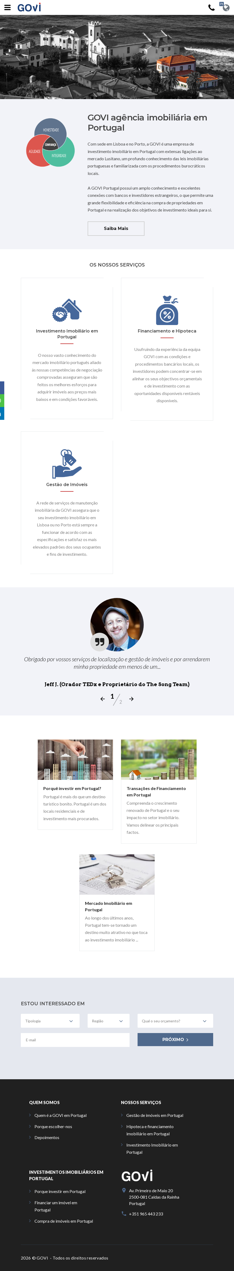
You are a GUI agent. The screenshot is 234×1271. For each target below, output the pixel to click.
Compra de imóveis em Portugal (63, 1220)
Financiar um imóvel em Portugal (55, 1206)
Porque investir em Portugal (59, 1191)
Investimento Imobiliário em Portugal (152, 1148)
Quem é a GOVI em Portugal (60, 1115)
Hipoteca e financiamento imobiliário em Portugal (150, 1130)
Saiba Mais (116, 228)
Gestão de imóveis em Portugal (154, 1115)
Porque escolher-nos (53, 1126)
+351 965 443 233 (146, 1213)
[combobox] (50, 1021)
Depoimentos (46, 1137)
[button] (6, 387)
